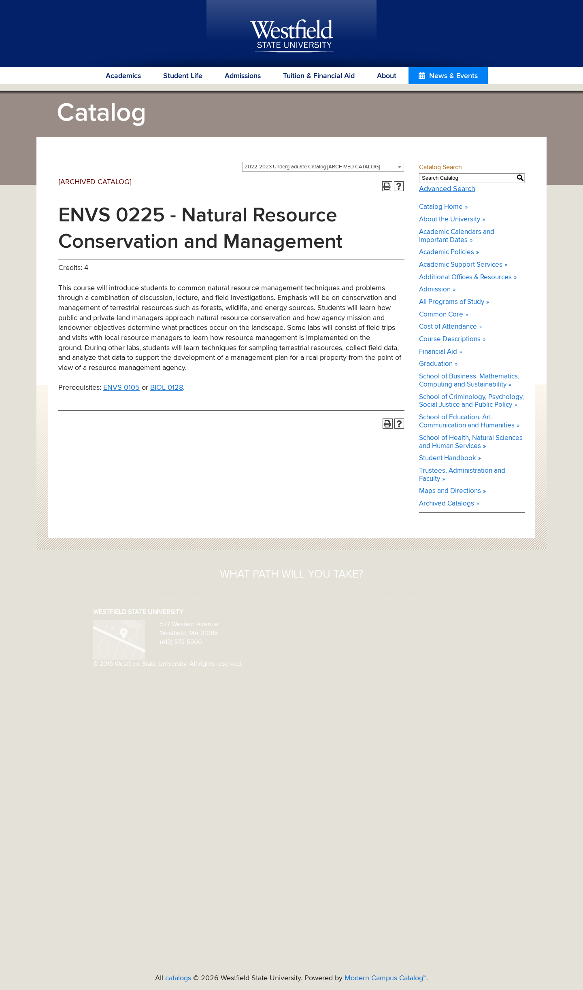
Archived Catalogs (446, 503)
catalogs (178, 978)
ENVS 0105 (121, 387)
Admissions (243, 76)
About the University (449, 219)
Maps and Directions (450, 491)
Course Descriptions (450, 339)
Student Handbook (447, 458)
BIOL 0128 (166, 387)
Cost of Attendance (448, 326)
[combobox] (323, 167)
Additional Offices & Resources (465, 277)
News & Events (453, 76)
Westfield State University (291, 36)
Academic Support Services (460, 264)
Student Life (182, 76)
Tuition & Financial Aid (319, 76)
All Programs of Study (451, 302)
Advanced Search (447, 189)
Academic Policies (446, 252)
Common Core (441, 314)
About (386, 76)
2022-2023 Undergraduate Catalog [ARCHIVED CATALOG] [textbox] (312, 167)
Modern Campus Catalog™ (385, 978)
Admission (435, 289)
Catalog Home (441, 207)
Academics (123, 76)
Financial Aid (438, 351)
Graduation (436, 364)
